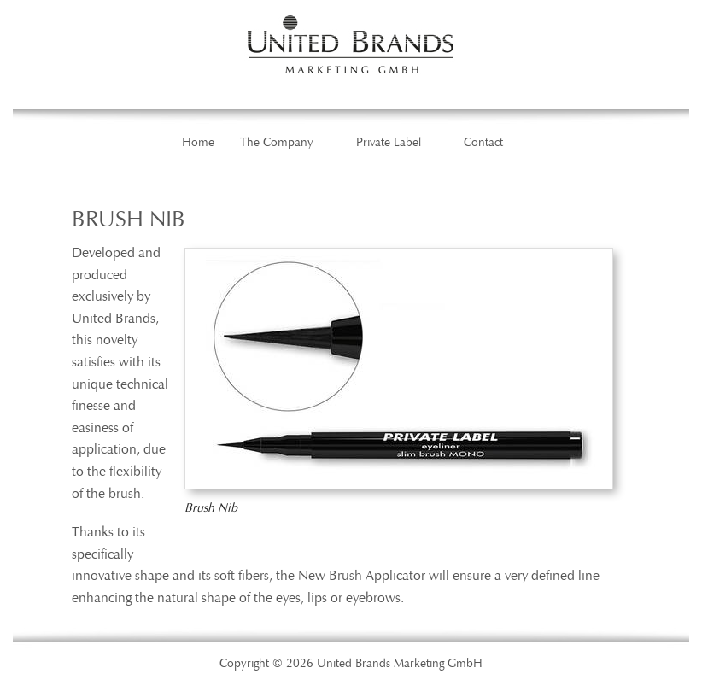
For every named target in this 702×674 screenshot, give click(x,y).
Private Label (388, 143)
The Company (276, 143)
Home (198, 143)
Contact (483, 143)
